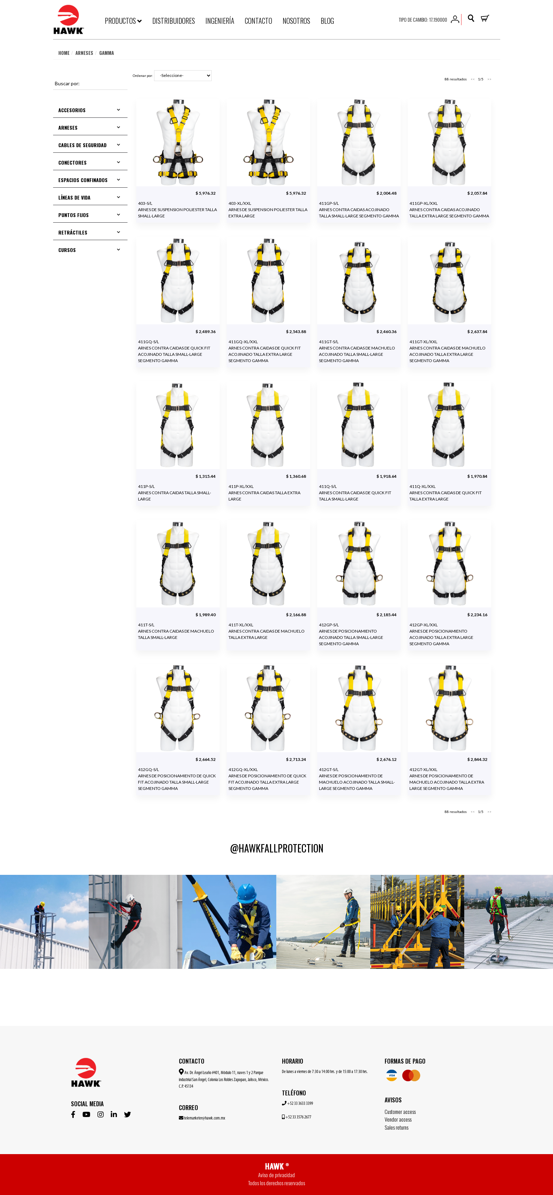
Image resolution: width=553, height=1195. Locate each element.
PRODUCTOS (123, 20)
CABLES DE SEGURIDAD (82, 145)
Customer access (400, 1111)
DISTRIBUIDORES (173, 20)
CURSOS (67, 249)
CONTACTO (258, 20)
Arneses (84, 53)
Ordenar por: (143, 75)
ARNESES (68, 127)
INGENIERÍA (219, 20)
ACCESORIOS (72, 110)
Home (64, 53)
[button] (455, 18)
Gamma (106, 53)
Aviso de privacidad (276, 1175)
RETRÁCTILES (72, 232)
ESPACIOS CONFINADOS (83, 179)
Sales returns (396, 1127)
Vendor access (398, 1119)
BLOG (327, 20)
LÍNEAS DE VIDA (74, 197)
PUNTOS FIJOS (73, 214)
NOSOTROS (296, 20)
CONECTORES (72, 162)
